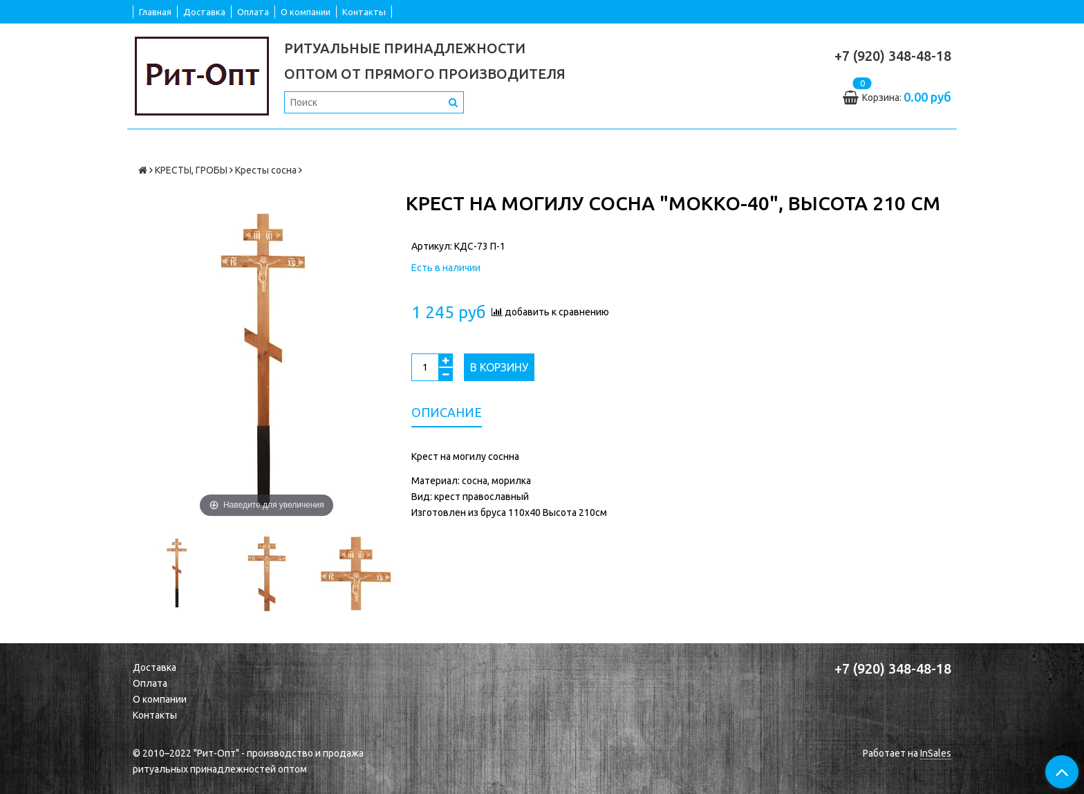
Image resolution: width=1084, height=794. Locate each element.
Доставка (204, 12)
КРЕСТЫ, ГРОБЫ (191, 170)
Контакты (364, 12)
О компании (305, 12)
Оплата (253, 12)
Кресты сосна (266, 170)
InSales (935, 753)
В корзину (499, 367)
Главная (155, 12)
